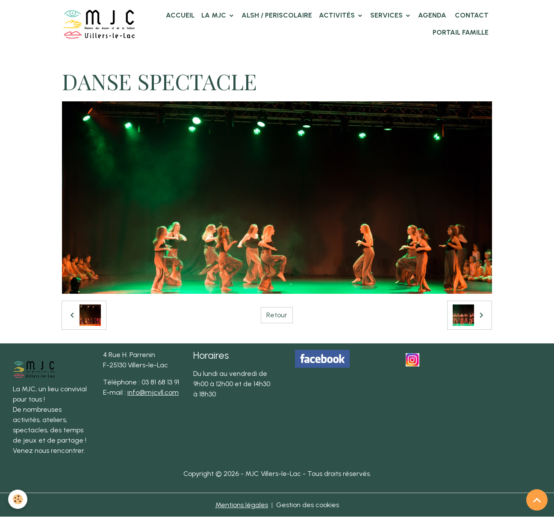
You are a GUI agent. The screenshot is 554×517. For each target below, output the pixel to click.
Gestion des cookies (307, 505)
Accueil (180, 15)
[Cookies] (18, 499)
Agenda (432, 15)
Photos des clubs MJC (157, 58)
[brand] (99, 24)
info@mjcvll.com (153, 392)
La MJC (214, 15)
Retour (276, 315)
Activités (338, 15)
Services (387, 15)
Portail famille (461, 32)
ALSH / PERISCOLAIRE (277, 15)
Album (104, 58)
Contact (471, 15)
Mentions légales (241, 505)
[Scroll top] (537, 500)
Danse (210, 58)
